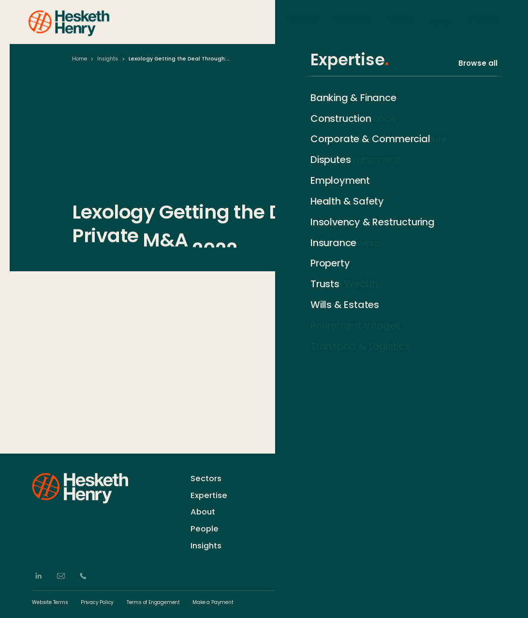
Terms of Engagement (153, 602)
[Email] (61, 576)
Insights (484, 21)
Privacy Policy (97, 602)
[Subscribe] (492, 494)
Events (299, 523)
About (440, 21)
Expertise (352, 21)
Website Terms (50, 602)
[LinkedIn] (38, 576)
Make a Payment (212, 602)
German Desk (311, 538)
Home (79, 58)
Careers (302, 508)
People (399, 21)
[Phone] (83, 576)
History (299, 493)
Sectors (303, 21)
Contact (302, 478)
